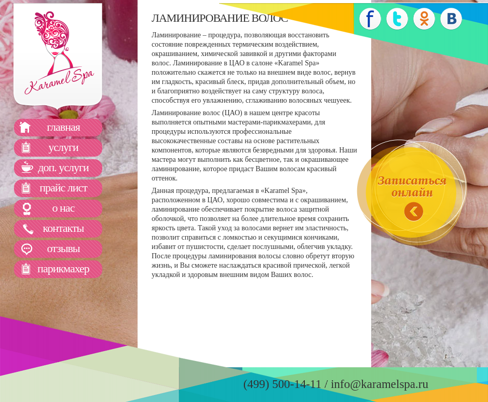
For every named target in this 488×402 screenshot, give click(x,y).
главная (63, 126)
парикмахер (63, 268)
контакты (63, 227)
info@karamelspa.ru (379, 384)
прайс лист (63, 187)
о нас (63, 207)
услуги (63, 147)
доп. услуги (63, 167)
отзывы (63, 248)
